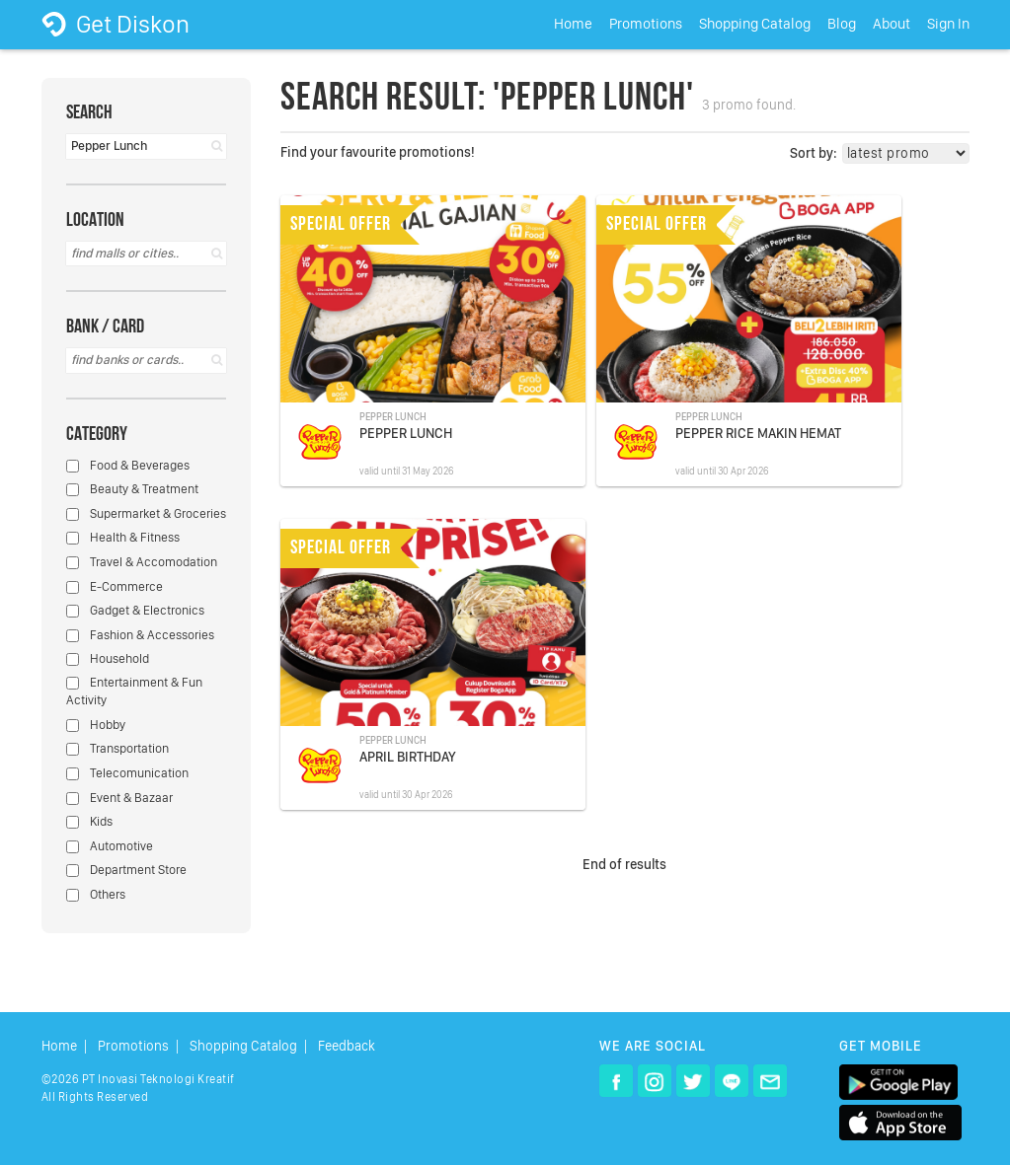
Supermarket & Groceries (146, 513)
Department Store (126, 869)
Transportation (117, 748)
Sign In (948, 24)
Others (95, 894)
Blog (841, 24)
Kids (89, 821)
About (891, 24)
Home (573, 24)
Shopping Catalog (755, 24)
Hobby (95, 724)
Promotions (645, 24)
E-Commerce (114, 586)
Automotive (109, 845)
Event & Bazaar (119, 797)
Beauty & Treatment (132, 488)
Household (107, 658)
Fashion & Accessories (140, 634)
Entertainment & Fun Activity (134, 691)
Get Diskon (115, 23)
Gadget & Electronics (135, 610)
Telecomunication (127, 772)
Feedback (346, 1046)
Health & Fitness (123, 537)
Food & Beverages (128, 465)
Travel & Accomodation (141, 561)
